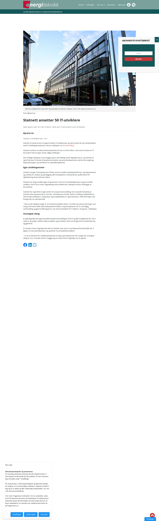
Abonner (121, 5)
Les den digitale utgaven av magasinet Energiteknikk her (42, 12)
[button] (152, 515)
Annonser (111, 5)
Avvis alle (44, 514)
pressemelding (68, 145)
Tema (80, 5)
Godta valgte (30, 514)
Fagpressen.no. (13, 506)
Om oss (100, 5)
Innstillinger (150, 519)
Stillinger (90, 5)
